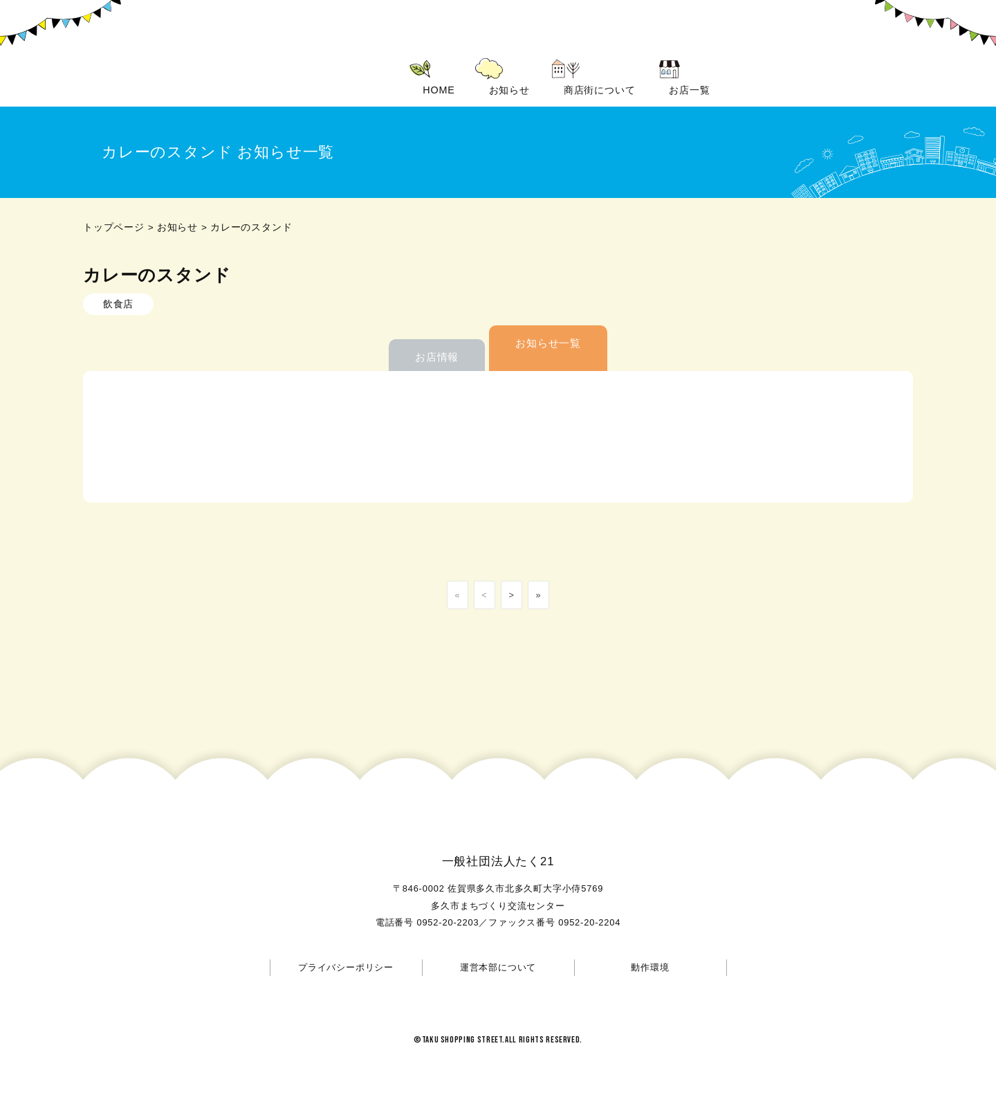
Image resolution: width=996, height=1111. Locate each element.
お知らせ (177, 227)
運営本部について (498, 967)
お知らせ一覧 (548, 343)
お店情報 (437, 357)
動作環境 (650, 967)
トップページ (114, 227)
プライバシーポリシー (346, 967)
